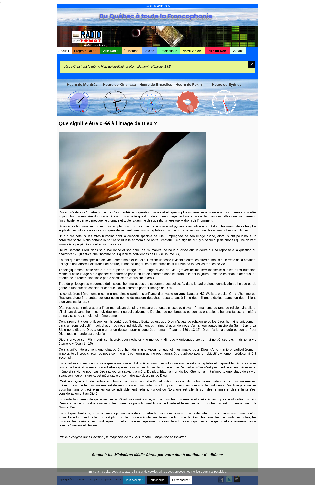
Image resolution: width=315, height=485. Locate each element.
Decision (97, 437)
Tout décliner (157, 480)
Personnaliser (181, 480)
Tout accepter (133, 480)
